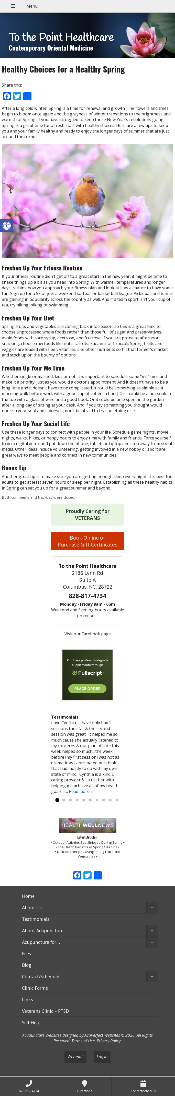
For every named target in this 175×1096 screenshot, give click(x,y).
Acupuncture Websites (41, 1035)
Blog (26, 965)
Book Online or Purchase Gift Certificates (87, 541)
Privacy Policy (109, 1041)
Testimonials (35, 919)
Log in (102, 1056)
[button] (6, 225)
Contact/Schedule (40, 976)
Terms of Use (83, 1041)
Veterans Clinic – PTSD (45, 1011)
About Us (32, 907)
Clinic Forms (35, 988)
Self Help (31, 1022)
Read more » (81, 791)
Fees (26, 953)
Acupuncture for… (41, 942)
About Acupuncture (42, 930)
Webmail (75, 1056)
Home (28, 896)
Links (27, 999)
